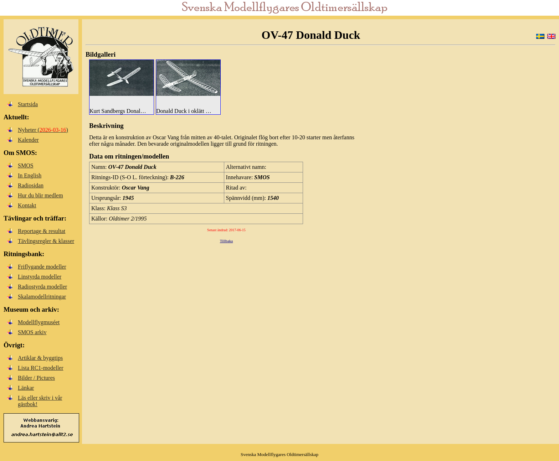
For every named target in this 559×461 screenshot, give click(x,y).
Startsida (28, 104)
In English (29, 175)
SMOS (26, 165)
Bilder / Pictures (36, 378)
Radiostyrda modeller (42, 287)
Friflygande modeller (42, 267)
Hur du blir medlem (40, 195)
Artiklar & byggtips (40, 358)
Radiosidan (30, 185)
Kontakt (27, 205)
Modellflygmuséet (39, 322)
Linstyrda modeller (39, 277)
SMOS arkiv (32, 332)
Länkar (26, 388)
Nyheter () (43, 130)
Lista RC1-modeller (40, 368)
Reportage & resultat (41, 231)
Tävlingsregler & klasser (46, 241)
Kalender (28, 140)
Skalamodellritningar (42, 297)
